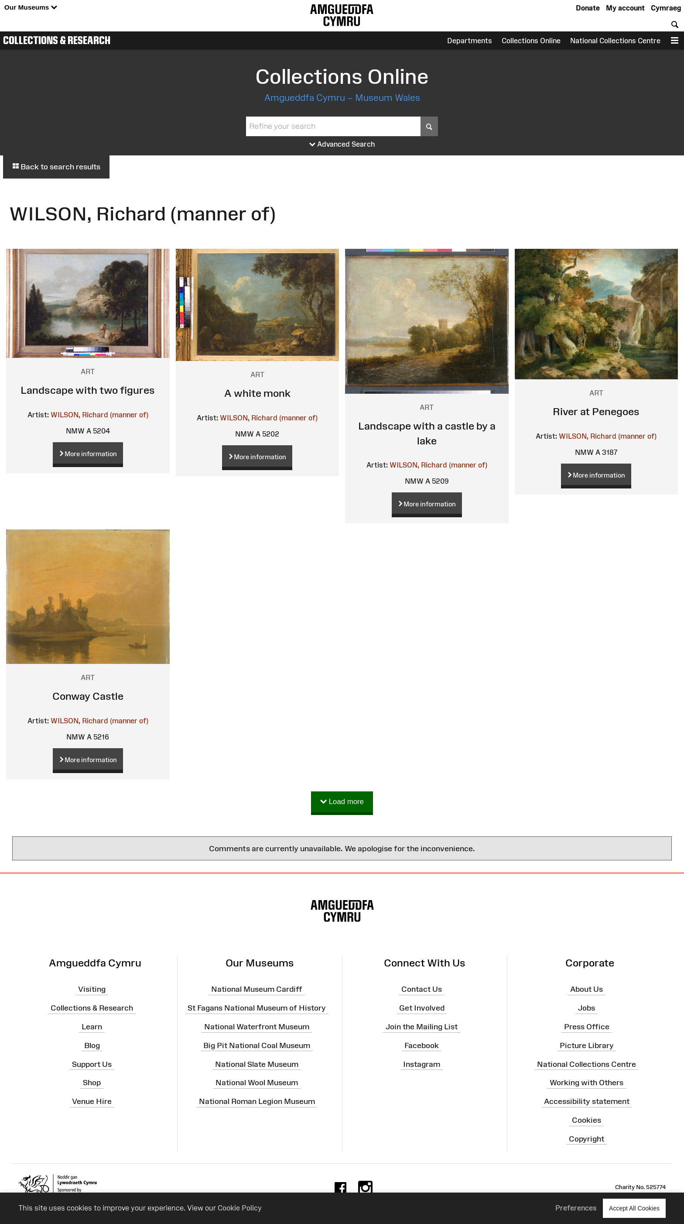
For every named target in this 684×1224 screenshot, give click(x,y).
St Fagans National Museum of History (257, 1008)
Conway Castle (87, 696)
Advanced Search (342, 144)
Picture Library (587, 1045)
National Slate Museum (256, 1063)
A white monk (257, 393)
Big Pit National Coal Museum (256, 1045)
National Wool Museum (256, 1082)
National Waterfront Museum (256, 1026)
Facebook (421, 1045)
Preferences (576, 1208)
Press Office (586, 1026)
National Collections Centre (615, 41)
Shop (92, 1082)
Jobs (586, 1008)
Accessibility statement (586, 1101)
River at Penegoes (596, 411)
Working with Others (586, 1082)
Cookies (586, 1120)
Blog (92, 1045)
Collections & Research (56, 40)
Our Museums (30, 7)
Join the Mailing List (422, 1026)
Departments (469, 41)
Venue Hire (92, 1101)
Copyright (586, 1139)
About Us (586, 989)
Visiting (92, 989)
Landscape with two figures (88, 390)
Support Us (92, 1063)
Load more (342, 802)
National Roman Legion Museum (257, 1101)
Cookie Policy (240, 1208)
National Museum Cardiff (256, 989)
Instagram (421, 1063)
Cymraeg (666, 8)
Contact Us (421, 989)
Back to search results (56, 166)
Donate (588, 8)
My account (625, 8)
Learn (92, 1026)
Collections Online (531, 41)
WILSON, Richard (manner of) (99, 415)
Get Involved (422, 1008)
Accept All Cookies (634, 1208)
